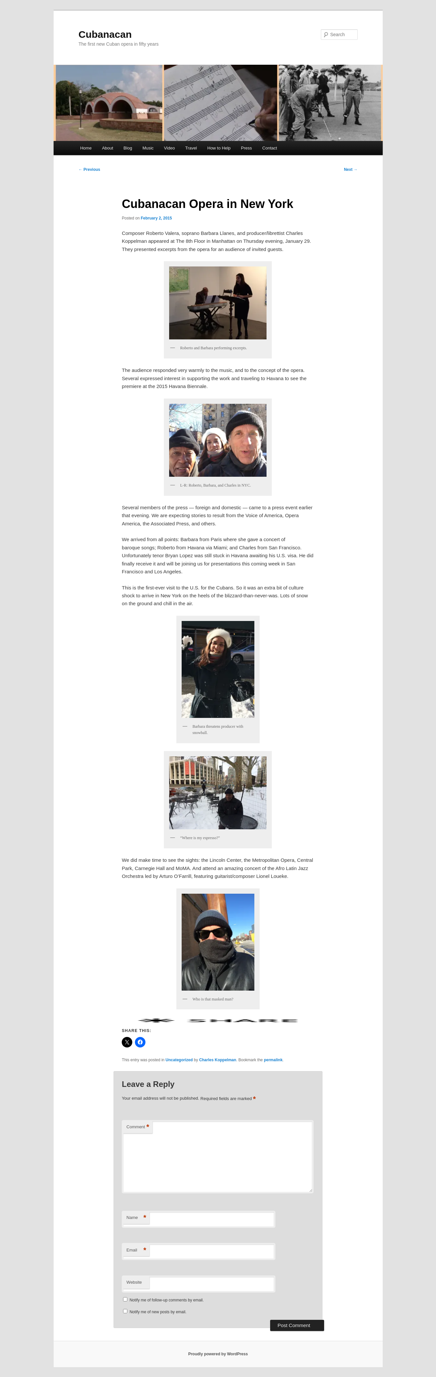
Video (169, 148)
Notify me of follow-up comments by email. (167, 1300)
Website (134, 1282)
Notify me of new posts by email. (158, 1312)
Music (148, 148)
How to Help (219, 148)
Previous (89, 169)
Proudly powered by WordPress (218, 1354)
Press (246, 148)
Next (350, 169)
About (107, 148)
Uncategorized (179, 1060)
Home (86, 148)
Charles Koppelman (217, 1060)
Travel (191, 148)
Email (136, 1250)
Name (136, 1218)
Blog (127, 148)
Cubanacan (105, 34)
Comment (137, 1127)
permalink (273, 1060)
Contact (269, 148)
